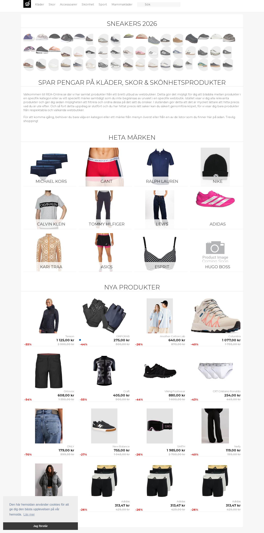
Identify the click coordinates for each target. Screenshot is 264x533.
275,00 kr (122, 340)
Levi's (162, 224)
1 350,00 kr (66, 399)
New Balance (121, 446)
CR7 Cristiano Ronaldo (227, 391)
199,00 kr (234, 454)
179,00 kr (66, 450)
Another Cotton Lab (172, 336)
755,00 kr (122, 450)
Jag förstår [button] (40, 526)
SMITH (181, 446)
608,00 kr (66, 395)
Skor (52, 4)
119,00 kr (233, 450)
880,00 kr (177, 395)
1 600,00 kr (177, 399)
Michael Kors (51, 181)
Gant (107, 181)
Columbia (234, 336)
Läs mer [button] (29, 514)
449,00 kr (233, 399)
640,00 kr (176, 340)
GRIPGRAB (123, 336)
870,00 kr (178, 344)
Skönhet (88, 4)
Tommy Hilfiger (107, 224)
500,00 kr (123, 344)
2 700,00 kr (177, 454)
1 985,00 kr (176, 450)
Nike (218, 181)
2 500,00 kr (66, 344)
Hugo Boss (217, 266)
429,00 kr (123, 509)
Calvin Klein (51, 224)
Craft (126, 391)
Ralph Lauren (162, 181)
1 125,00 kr (65, 340)
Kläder (40, 4)
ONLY (70, 446)
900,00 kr (122, 399)
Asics (107, 266)
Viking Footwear (175, 391)
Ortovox (69, 391)
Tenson (69, 336)
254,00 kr (232, 395)
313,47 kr (122, 505)
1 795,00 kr (233, 344)
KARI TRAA (51, 266)
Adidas (218, 224)
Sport (103, 4)
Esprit (162, 266)
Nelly (237, 446)
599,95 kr (67, 454)
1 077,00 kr (231, 340)
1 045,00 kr (122, 454)
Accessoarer (69, 4)
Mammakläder (122, 4)
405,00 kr (121, 395)
